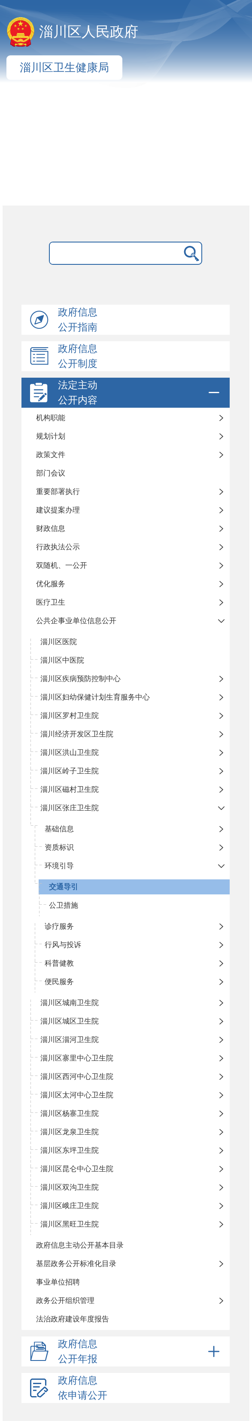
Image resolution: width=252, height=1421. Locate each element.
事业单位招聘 (58, 1282)
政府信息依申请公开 (82, 1388)
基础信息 (59, 829)
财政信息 (50, 528)
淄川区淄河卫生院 (69, 1040)
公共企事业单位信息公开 (76, 621)
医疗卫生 (50, 602)
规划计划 (50, 436)
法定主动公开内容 (140, 393)
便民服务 (59, 982)
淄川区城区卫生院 (69, 1021)
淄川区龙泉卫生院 (69, 1132)
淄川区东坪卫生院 (69, 1150)
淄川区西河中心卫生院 (76, 1077)
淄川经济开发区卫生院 (76, 734)
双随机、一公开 (61, 565)
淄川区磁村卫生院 (69, 789)
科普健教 (59, 963)
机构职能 (50, 418)
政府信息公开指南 (77, 320)
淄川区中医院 (62, 660)
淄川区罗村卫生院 (69, 716)
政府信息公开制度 (77, 356)
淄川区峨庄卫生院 (69, 1206)
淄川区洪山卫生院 (69, 752)
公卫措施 (63, 905)
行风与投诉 (63, 945)
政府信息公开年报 (140, 1351)
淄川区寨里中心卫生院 (76, 1058)
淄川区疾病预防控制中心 (80, 679)
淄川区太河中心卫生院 (76, 1095)
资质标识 (59, 847)
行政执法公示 (58, 547)
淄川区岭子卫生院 (69, 771)
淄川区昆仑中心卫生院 (76, 1169)
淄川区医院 (58, 642)
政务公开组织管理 (65, 1301)
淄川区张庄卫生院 (69, 808)
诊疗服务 (59, 926)
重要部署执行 (58, 492)
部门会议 (50, 473)
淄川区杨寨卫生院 (69, 1113)
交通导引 (63, 887)
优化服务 (50, 584)
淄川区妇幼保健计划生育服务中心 (95, 697)
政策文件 (50, 455)
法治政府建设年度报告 (72, 1319)
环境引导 (59, 866)
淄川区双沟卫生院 (69, 1187)
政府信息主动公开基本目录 (80, 1245)
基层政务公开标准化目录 (76, 1264)
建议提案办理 (58, 510)
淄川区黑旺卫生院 (69, 1224)
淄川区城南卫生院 (69, 1003)
